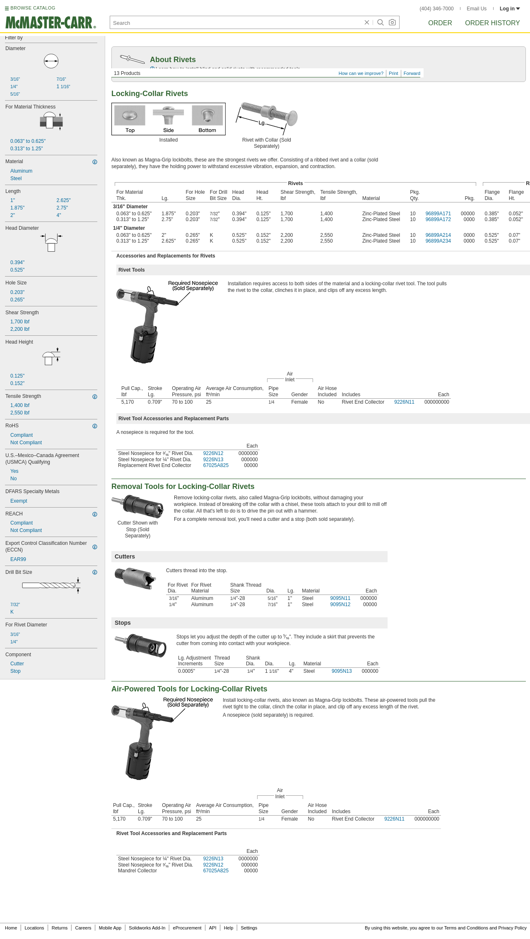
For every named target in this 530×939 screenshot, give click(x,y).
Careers (83, 927)
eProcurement (187, 927)
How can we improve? (361, 73)
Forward (412, 73)
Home (11, 927)
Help (229, 927)
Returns (60, 927)
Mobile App (110, 927)
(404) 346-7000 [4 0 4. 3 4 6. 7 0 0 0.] (437, 9)
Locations (34, 927)
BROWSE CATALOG (32, 7)
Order (440, 22)
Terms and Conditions (466, 927)
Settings (249, 927)
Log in (510, 9)
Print (393, 73)
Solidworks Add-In (147, 927)
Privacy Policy (513, 927)
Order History (492, 22)
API (213, 927)
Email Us (477, 9)
